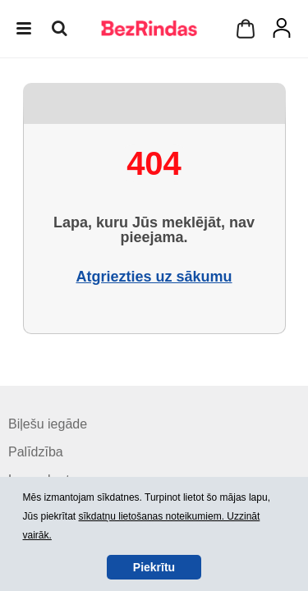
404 (154, 163)
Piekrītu (154, 567)
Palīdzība (35, 452)
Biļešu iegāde (47, 424)
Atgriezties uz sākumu (154, 276)
